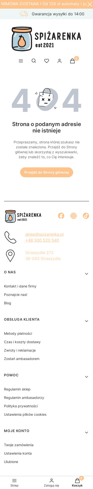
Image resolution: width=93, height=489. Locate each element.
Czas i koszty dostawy (22, 342)
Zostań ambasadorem (21, 359)
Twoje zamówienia (18, 445)
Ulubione (11, 462)
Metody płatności (18, 333)
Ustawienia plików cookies (25, 414)
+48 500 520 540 (42, 240)
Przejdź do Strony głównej (46, 172)
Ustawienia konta (18, 453)
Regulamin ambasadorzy (24, 397)
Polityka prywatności (21, 406)
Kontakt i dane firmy (20, 286)
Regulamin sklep (17, 389)
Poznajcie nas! (15, 294)
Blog (7, 303)
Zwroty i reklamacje (20, 350)
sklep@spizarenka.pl (44, 234)
